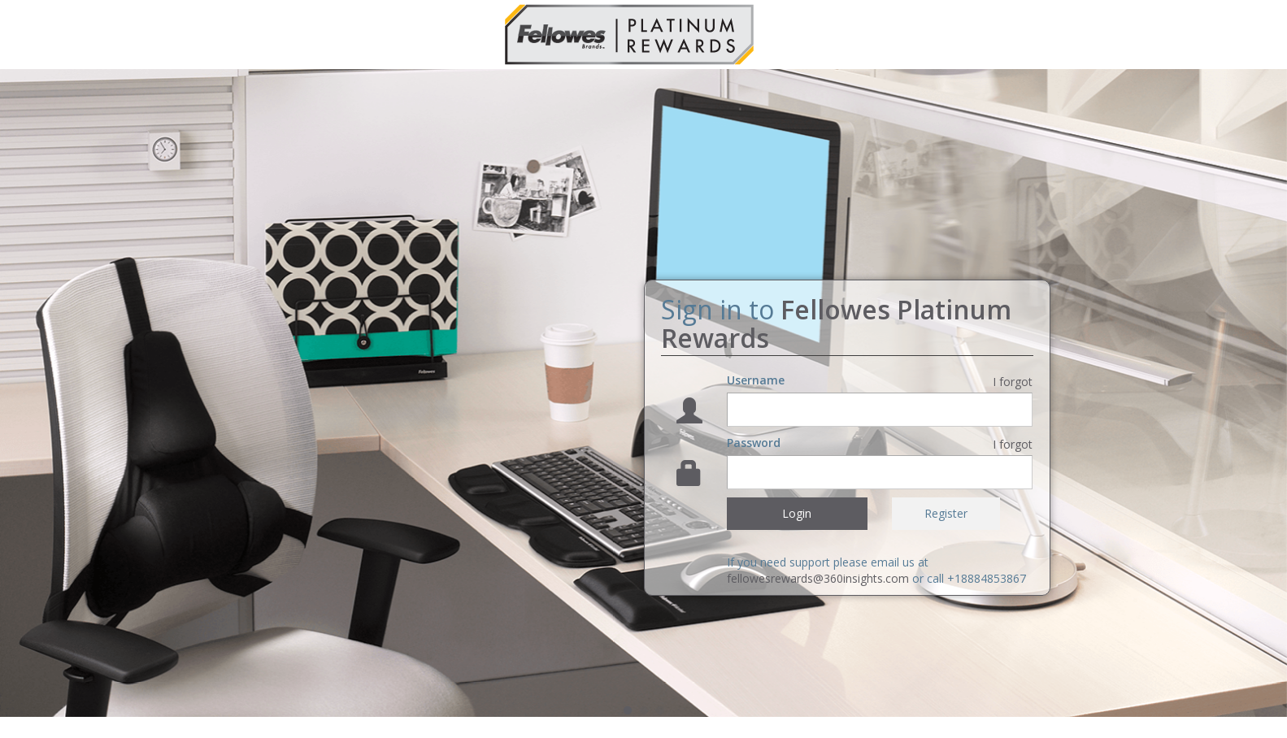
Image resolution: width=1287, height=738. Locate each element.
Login (796, 513)
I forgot (1013, 381)
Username (756, 380)
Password (753, 442)
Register (945, 513)
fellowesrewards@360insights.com (818, 578)
